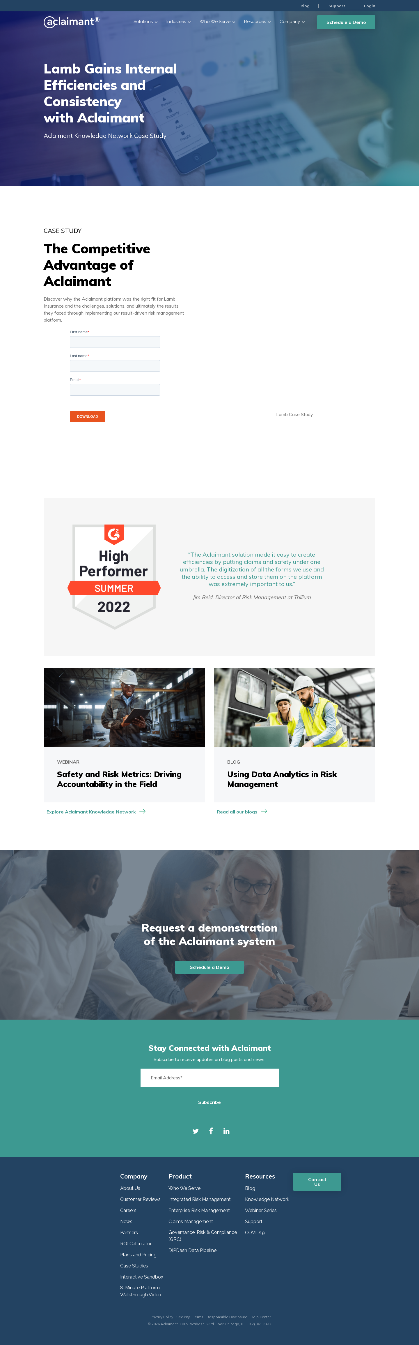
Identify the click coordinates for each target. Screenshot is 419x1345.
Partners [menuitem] (129, 1232)
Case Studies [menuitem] (134, 1266)
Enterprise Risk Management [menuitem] (199, 1210)
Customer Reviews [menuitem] (140, 1199)
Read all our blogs (237, 812)
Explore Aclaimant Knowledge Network (91, 812)
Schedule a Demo (346, 22)
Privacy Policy (161, 1317)
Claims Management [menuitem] (190, 1221)
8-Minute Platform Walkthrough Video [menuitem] (140, 1291)
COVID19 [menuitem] (255, 1232)
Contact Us (317, 1181)
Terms (198, 1317)
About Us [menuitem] (130, 1188)
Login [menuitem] (369, 5)
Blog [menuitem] (304, 5)
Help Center (261, 1317)
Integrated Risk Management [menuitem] (199, 1199)
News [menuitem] (126, 1221)
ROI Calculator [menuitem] (136, 1243)
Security (183, 1317)
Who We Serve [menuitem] (184, 1188)
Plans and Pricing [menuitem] (138, 1255)
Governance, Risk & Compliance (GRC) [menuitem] (202, 1236)
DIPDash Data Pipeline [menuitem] (192, 1250)
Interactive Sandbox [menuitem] (141, 1277)
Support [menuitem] (336, 5)
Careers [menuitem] (128, 1210)
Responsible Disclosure (227, 1317)
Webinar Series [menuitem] (261, 1210)
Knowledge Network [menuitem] (267, 1199)
